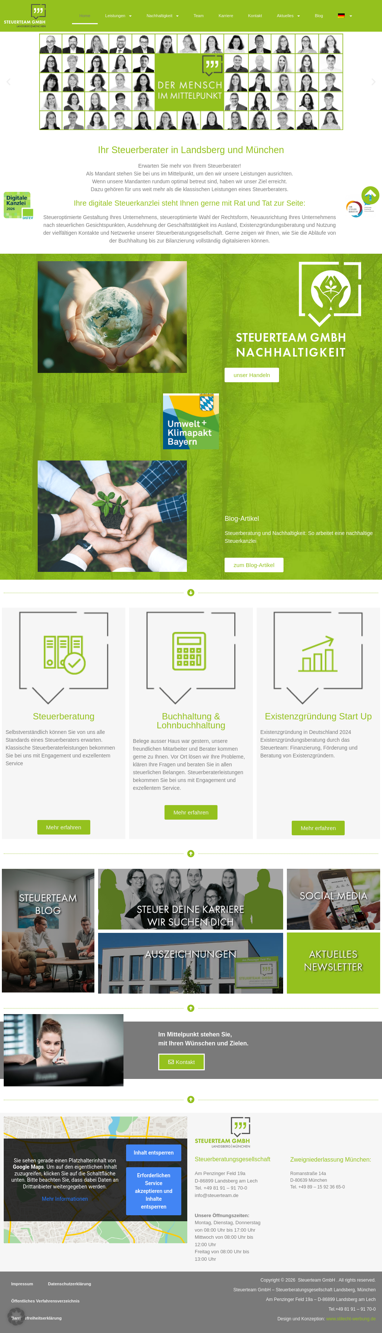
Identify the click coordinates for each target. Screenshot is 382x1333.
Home (84, 15)
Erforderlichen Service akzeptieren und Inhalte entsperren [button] (153, 1191)
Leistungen (118, 16)
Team (199, 15)
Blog (319, 15)
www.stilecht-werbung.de (351, 1318)
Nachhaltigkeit (163, 16)
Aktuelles (288, 16)
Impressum (22, 1284)
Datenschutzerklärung (69, 1284)
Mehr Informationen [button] (65, 1199)
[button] (8, 81)
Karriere (226, 15)
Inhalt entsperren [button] (154, 1153)
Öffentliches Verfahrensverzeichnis (45, 1301)
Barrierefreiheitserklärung (36, 1318)
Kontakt (255, 15)
